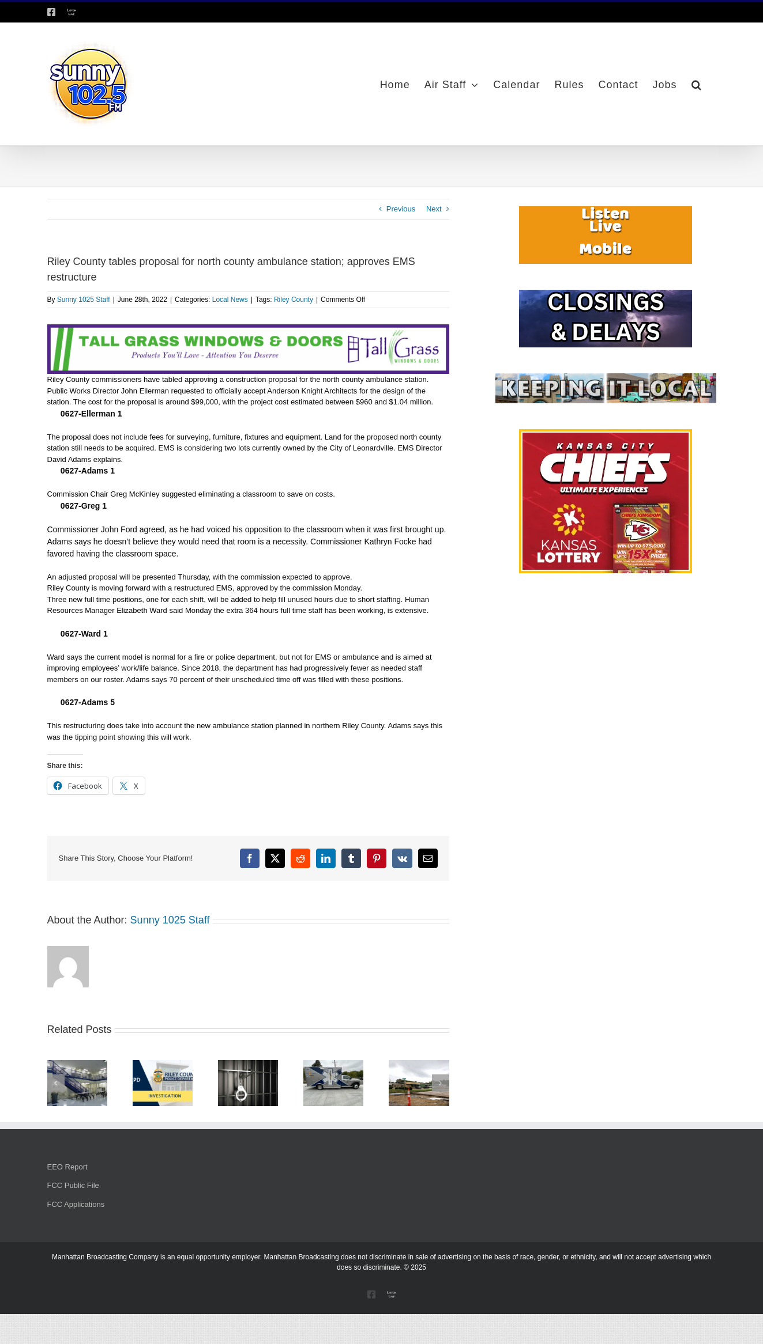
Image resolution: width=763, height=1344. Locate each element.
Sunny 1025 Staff (83, 300)
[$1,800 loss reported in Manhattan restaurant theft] (163, 1064)
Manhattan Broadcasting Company (105, 1257)
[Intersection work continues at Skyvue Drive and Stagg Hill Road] (419, 1064)
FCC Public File (73, 1185)
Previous (401, 209)
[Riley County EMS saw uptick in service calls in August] (333, 1064)
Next (434, 209)
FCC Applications (76, 1204)
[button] (696, 84)
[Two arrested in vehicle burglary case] (248, 1064)
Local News (230, 300)
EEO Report (67, 1167)
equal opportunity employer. (219, 1257)
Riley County (293, 300)
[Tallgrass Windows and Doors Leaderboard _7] (248, 329)
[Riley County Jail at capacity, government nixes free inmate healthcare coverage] (77, 1064)
